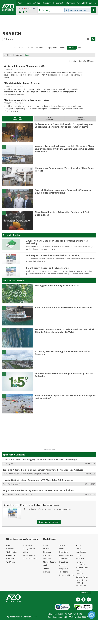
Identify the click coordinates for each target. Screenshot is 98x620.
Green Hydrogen (66, 555)
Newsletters (81, 552)
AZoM (8, 545)
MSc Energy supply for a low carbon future (27, 99)
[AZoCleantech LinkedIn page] (20, 11)
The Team (63, 572)
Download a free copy (48, 522)
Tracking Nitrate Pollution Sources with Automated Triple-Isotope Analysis (43, 469)
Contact (79, 555)
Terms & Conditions (80, 563)
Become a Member (67, 575)
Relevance (17, 55)
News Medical (29, 555)
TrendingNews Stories (17, 118)
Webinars (47, 558)
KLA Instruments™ (15, 484)
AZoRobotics (11, 552)
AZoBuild (10, 558)
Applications (64, 558)
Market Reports (49, 562)
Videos (62, 545)
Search (79, 548)
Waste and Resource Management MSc (24, 66)
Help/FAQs (63, 568)
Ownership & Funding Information (81, 583)
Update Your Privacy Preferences (21, 617)
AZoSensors (28, 545)
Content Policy (82, 577)
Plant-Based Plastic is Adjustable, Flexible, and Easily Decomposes (63, 213)
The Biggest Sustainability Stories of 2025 (57, 285)
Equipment (52, 47)
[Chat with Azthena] (91, 615)
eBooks (46, 568)
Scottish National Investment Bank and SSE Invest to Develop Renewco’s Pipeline (63, 191)
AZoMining (10, 562)
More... (81, 47)
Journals (46, 572)
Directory (47, 552)
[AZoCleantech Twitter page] (27, 11)
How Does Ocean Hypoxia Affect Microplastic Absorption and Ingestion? (65, 396)
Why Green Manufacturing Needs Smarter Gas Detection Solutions (38, 490)
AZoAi (25, 552)
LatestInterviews (81, 118)
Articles (30, 47)
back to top (85, 592)
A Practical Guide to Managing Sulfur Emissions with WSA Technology (40, 459)
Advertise (80, 558)
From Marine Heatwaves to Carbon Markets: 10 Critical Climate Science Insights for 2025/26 (64, 330)
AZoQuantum (29, 548)
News (21, 47)
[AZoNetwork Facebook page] (23, 11)
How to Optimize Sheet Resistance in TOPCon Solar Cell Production (38, 480)
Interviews (63, 552)
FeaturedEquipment (49, 118)
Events (62, 548)
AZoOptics (10, 555)
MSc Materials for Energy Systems (22, 82)
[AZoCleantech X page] (89, 599)
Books (62, 47)
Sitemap (79, 573)
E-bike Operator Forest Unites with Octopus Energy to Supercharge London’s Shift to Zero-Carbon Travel (64, 125)
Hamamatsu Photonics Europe (20, 494)
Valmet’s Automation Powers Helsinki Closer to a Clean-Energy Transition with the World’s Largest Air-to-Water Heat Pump (64, 149)
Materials (63, 565)
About (78, 545)
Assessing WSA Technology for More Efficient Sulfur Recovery (62, 352)
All (15, 47)
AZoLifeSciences (30, 558)
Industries (63, 562)
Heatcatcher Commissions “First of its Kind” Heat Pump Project (64, 169)
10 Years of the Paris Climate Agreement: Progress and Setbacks (64, 374)
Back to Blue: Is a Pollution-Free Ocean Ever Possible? (63, 307)
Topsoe (10, 463)
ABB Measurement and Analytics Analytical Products (28, 474)
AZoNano (10, 548)
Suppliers (40, 47)
